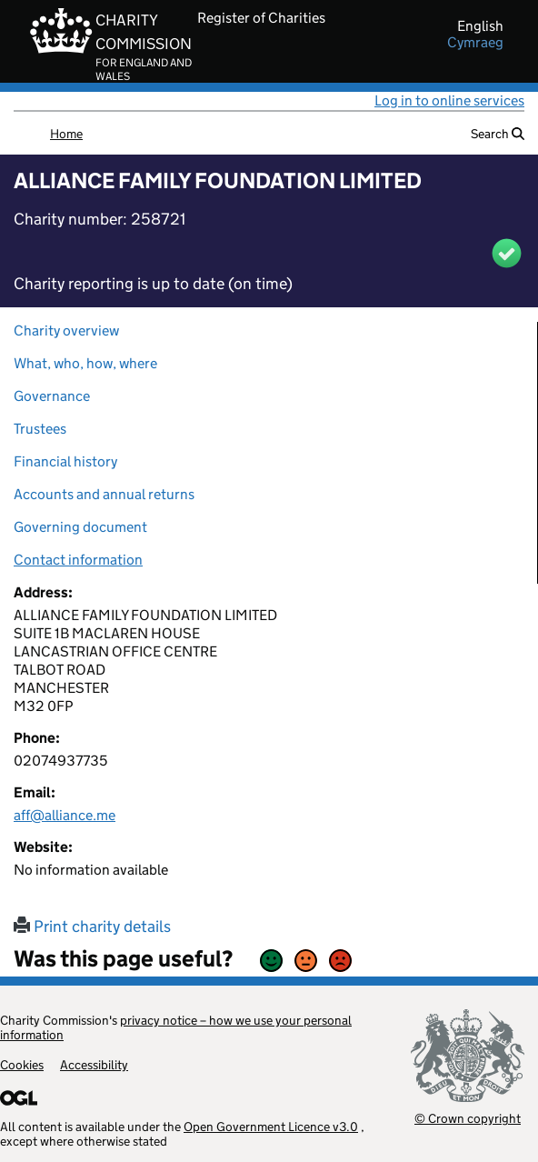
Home (66, 133)
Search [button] (497, 133)
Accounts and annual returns (104, 494)
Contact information (78, 559)
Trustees (40, 428)
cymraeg (475, 43)
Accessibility (94, 1065)
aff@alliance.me (64, 815)
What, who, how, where (85, 363)
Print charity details (92, 927)
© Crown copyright (467, 1118)
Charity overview (66, 330)
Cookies (22, 1065)
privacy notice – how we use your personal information (176, 1027)
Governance (52, 396)
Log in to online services (449, 100)
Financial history (65, 461)
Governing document (80, 527)
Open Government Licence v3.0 (271, 1126)
